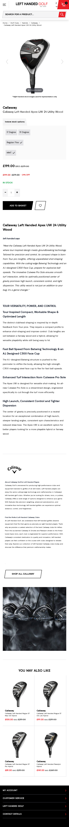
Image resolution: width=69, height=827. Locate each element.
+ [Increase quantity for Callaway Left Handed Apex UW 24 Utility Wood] (17, 193)
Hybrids (25, 23)
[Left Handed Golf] (31, 4)
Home (5, 23)
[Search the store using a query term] (28, 14)
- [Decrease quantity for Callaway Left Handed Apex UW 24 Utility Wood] (5, 193)
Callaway (34, 23)
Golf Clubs (14, 23)
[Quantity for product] (11, 193)
